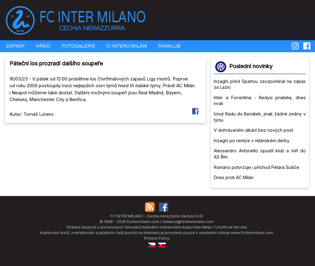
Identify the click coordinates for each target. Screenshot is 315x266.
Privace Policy (156, 238)
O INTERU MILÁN (126, 46)
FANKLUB (169, 46)
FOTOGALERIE (78, 46)
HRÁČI (42, 46)
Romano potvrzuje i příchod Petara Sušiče (256, 167)
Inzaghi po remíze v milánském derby (251, 140)
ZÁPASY (15, 46)
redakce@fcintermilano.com (188, 221)
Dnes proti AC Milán (233, 177)
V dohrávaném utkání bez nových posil (253, 130)
